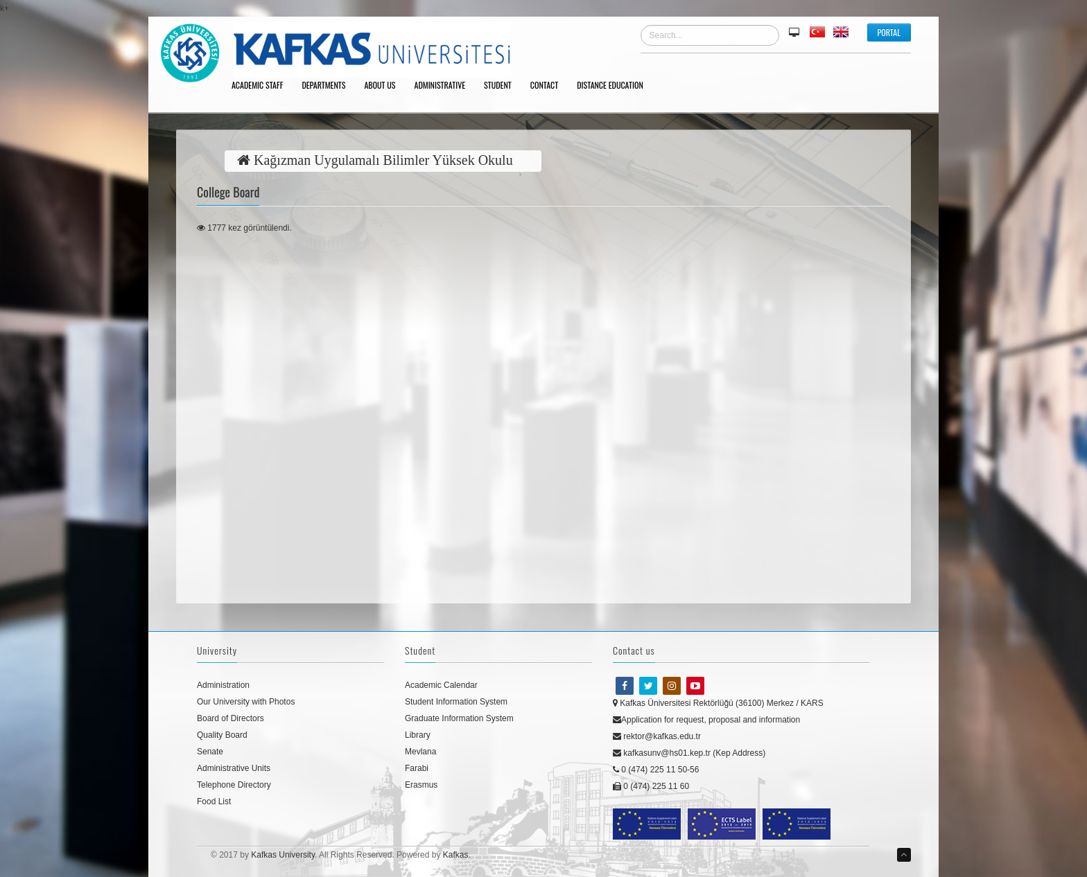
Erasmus (421, 785)
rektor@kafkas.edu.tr (657, 736)
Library (418, 735)
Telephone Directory (234, 785)
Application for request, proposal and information (706, 720)
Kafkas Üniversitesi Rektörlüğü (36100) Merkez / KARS (718, 703)
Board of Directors (230, 718)
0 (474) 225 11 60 (651, 786)
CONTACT (549, 86)
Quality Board (222, 735)
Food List (214, 801)
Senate (210, 751)
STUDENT (502, 86)
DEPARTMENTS (328, 86)
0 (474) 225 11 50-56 (656, 769)
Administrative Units (233, 768)
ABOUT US (384, 86)
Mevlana (420, 751)
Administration (223, 685)
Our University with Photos (246, 702)
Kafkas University (283, 855)
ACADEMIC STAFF (262, 86)
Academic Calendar (441, 685)
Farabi (416, 768)
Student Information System (456, 702)
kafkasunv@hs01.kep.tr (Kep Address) (689, 753)
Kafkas (456, 855)
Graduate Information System (459, 718)
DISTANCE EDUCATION (615, 86)
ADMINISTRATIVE (445, 86)
